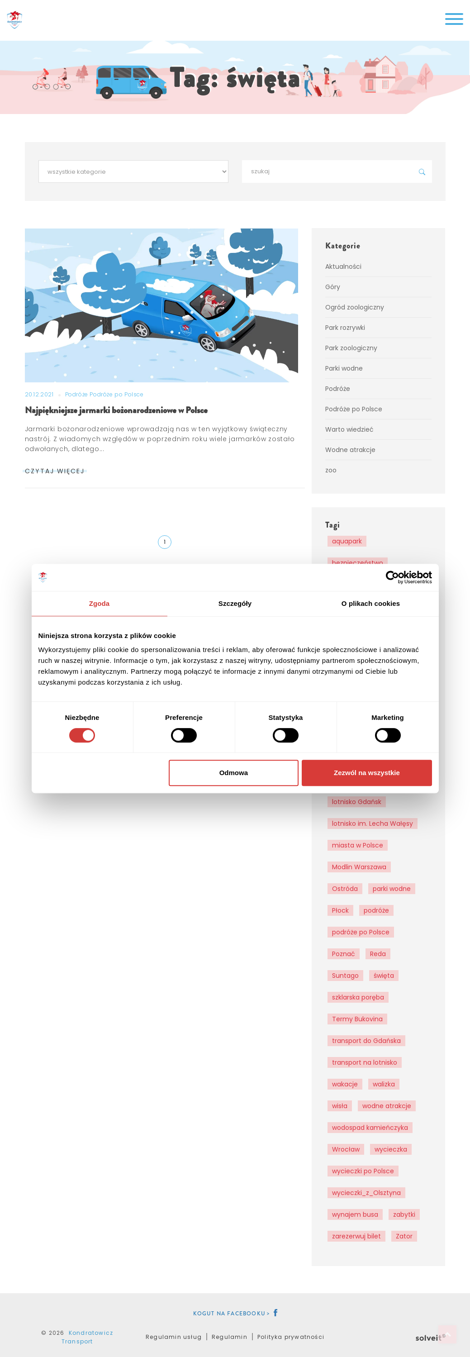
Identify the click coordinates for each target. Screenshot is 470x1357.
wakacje (345, 1084)
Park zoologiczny (351, 347)
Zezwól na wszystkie (367, 772)
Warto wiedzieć (349, 429)
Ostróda (345, 888)
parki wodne (392, 888)
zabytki (404, 1214)
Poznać (343, 953)
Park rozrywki (345, 327)
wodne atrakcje (386, 1105)
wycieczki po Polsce (363, 1171)
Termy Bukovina (357, 1019)
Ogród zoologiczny (354, 307)
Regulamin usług (174, 1337)
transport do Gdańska (366, 1040)
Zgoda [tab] (99, 603)
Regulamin (229, 1337)
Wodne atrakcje (350, 449)
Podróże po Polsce (116, 394)
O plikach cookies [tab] (371, 603)
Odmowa (233, 772)
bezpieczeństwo (357, 562)
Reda (378, 953)
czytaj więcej (55, 471)
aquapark (347, 541)
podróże (376, 910)
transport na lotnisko (364, 1062)
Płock (340, 910)
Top (447, 1334)
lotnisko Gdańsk (356, 801)
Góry (332, 286)
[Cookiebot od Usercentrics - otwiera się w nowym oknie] (392, 577)
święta (384, 975)
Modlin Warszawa (359, 866)
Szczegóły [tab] (235, 603)
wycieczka (391, 1149)
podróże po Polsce (360, 932)
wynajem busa (355, 1214)
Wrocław (346, 1149)
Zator (404, 1236)
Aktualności (343, 266)
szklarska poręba (358, 997)
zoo (331, 470)
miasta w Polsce (357, 845)
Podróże (77, 394)
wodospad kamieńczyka (370, 1127)
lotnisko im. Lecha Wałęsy (372, 823)
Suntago (345, 975)
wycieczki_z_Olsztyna (366, 1192)
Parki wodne (344, 368)
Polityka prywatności (290, 1337)
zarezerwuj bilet (356, 1236)
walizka (384, 1084)
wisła (339, 1105)
